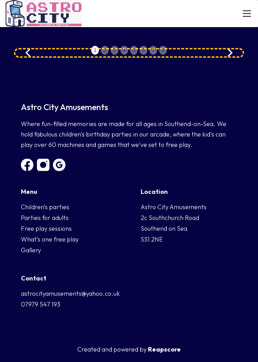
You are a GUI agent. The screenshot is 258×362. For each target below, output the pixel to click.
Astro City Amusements (173, 207)
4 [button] (124, 50)
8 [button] (163, 50)
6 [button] (143, 50)
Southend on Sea (164, 229)
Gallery (31, 250)
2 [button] (104, 50)
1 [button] (95, 50)
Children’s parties (45, 207)
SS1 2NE (152, 239)
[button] (245, 13)
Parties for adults (45, 218)
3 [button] (114, 50)
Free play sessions (46, 229)
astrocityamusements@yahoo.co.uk (70, 294)
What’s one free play (50, 239)
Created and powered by (129, 349)
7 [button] (153, 50)
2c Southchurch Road (170, 218)
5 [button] (134, 50)
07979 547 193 (40, 304)
